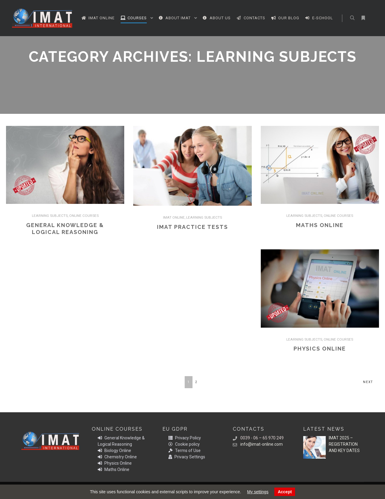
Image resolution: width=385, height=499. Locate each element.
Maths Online (319, 225)
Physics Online (320, 348)
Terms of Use (184, 450)
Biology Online (114, 450)
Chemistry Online (117, 456)
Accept (285, 491)
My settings (258, 491)
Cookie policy (184, 444)
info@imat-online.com (258, 444)
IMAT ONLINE (174, 217)
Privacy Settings (186, 456)
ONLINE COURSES (84, 216)
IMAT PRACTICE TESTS (192, 227)
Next (368, 382)
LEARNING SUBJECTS (50, 216)
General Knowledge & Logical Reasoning (121, 441)
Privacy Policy (184, 437)
